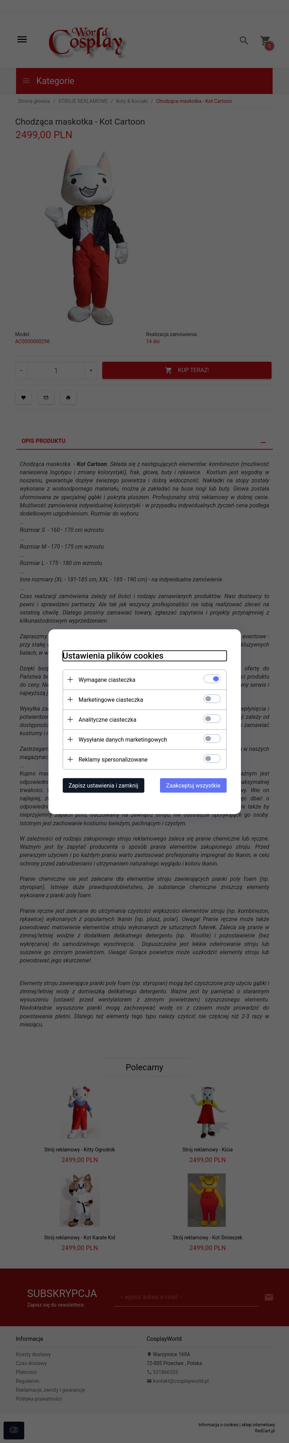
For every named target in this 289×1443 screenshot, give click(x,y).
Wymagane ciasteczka (107, 679)
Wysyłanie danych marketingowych (123, 739)
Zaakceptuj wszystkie (193, 785)
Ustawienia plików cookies (113, 655)
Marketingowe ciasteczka (111, 699)
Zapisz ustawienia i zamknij (103, 785)
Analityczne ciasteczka (107, 719)
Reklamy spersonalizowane (113, 759)
